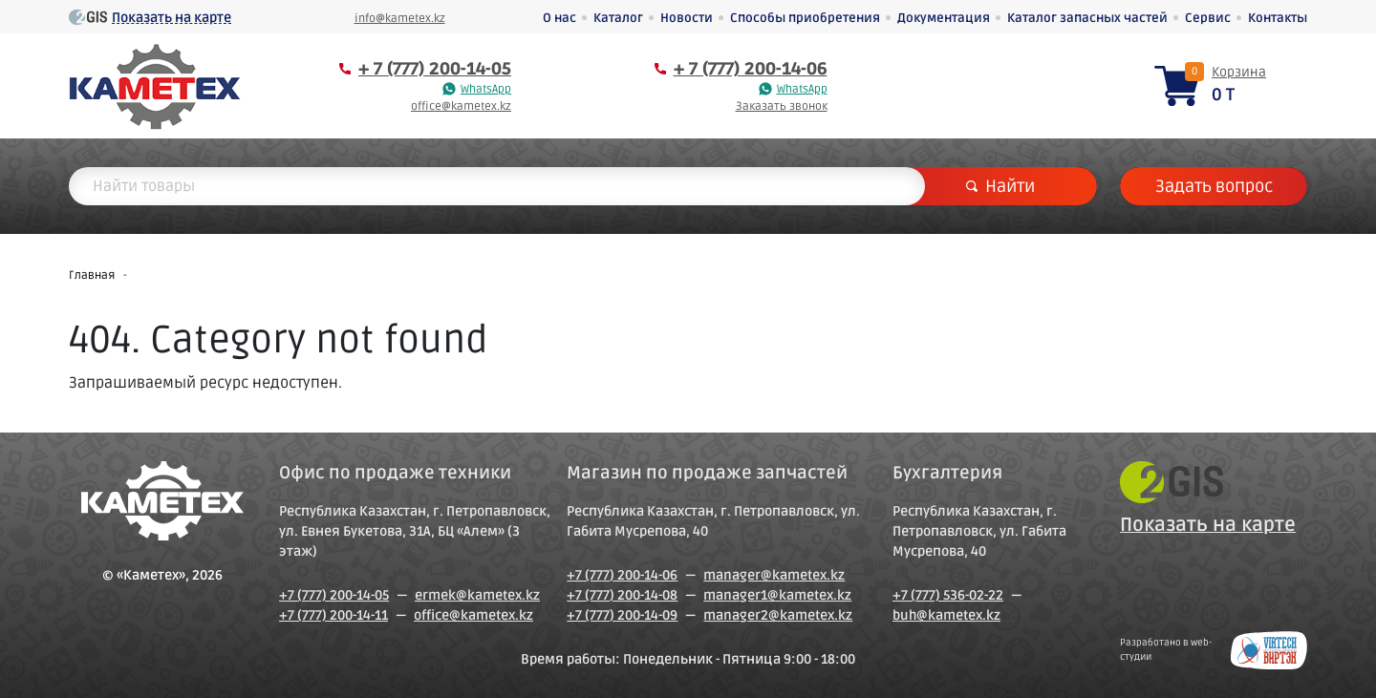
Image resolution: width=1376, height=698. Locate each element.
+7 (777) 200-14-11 (333, 615)
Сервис (1208, 18)
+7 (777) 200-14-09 (622, 615)
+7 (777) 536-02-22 (947, 595)
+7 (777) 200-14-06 (622, 575)
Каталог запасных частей (1087, 18)
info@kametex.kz (400, 18)
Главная (92, 275)
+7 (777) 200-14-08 (622, 595)
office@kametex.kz (461, 106)
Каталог (618, 18)
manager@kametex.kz (774, 575)
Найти (1000, 186)
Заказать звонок (782, 106)
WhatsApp (486, 89)
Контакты (1277, 18)
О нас (559, 18)
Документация (943, 18)
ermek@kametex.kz (477, 595)
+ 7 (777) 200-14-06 (751, 68)
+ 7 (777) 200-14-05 (434, 68)
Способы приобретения (805, 18)
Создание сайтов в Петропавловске (1269, 650)
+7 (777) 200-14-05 (334, 595)
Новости (686, 18)
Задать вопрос (1214, 186)
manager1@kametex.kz (777, 595)
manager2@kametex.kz (777, 615)
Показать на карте (171, 18)
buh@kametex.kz (946, 615)
